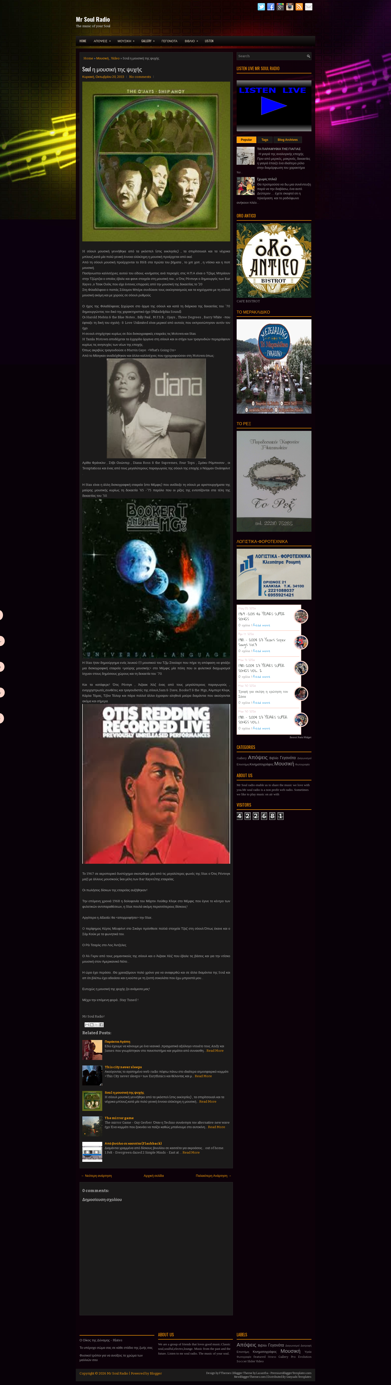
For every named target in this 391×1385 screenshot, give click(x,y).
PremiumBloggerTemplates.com (291, 1373)
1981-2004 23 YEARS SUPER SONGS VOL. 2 (261, 668)
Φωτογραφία (302, 764)
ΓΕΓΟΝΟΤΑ (169, 41)
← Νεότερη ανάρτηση (96, 1176)
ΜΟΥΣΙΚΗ (128, 39)
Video (115, 58)
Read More (215, 1050)
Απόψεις (258, 757)
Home (83, 41)
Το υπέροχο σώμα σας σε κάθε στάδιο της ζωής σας (116, 1348)
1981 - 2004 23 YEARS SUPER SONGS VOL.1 (263, 720)
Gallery (242, 758)
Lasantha (262, 1373)
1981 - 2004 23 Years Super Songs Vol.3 (262, 642)
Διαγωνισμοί (304, 758)
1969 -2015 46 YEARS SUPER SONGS (261, 616)
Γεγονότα (288, 757)
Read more (261, 625)
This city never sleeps (123, 1067)
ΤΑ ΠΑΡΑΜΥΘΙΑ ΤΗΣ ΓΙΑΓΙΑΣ (279, 149)
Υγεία (307, 1352)
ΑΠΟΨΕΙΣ (104, 39)
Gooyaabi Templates (298, 1377)
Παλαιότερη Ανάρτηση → (214, 1176)
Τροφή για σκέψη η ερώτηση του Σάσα (263, 694)
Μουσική (102, 58)
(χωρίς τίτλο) (267, 179)
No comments (140, 77)
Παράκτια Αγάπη (117, 1041)
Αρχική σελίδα (154, 1176)
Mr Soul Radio (93, 18)
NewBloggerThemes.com (250, 1377)
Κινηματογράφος (262, 764)
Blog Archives (288, 140)
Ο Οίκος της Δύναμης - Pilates (101, 1340)
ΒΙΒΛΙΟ (193, 39)
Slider (251, 1361)
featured (260, 1357)
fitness (272, 1357)
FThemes (225, 1373)
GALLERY (149, 39)
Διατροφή (305, 1345)
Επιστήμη (243, 764)
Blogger (156, 1373)
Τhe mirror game (119, 1118)
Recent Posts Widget (300, 737)
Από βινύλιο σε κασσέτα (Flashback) (133, 1143)
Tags (265, 140)
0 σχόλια (244, 625)
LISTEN (209, 41)
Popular (246, 140)
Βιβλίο (274, 758)
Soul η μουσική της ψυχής (112, 69)
